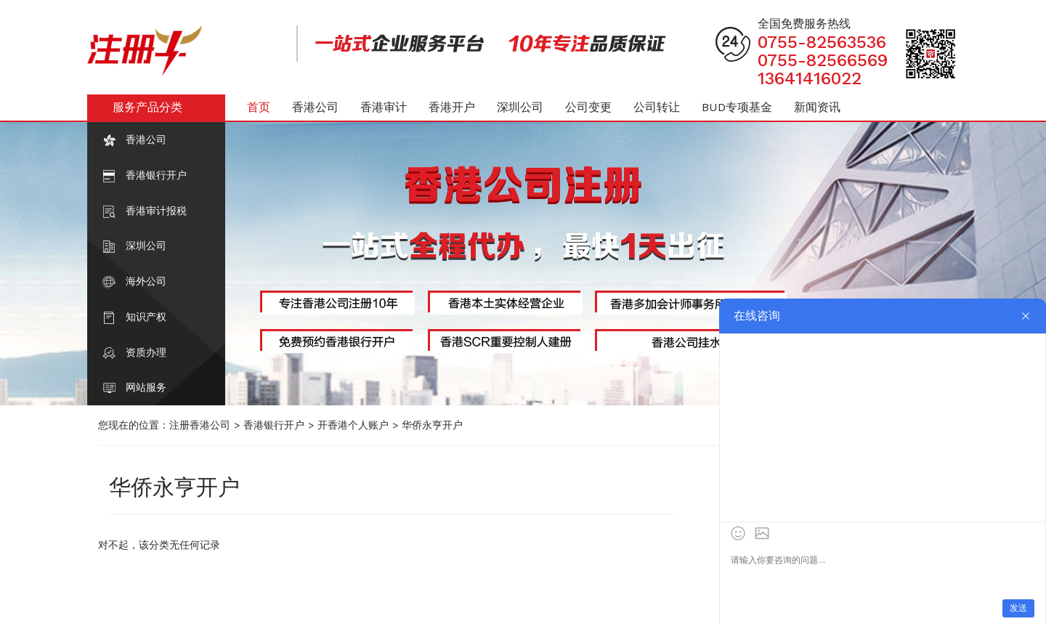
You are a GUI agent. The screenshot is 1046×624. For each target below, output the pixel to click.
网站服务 (146, 387)
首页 (258, 107)
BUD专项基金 (737, 107)
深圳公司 (146, 245)
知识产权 (146, 317)
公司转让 (656, 107)
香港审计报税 (156, 210)
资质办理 (146, 352)
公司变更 (588, 107)
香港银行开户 (156, 175)
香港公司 (146, 139)
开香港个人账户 (353, 425)
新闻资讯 (817, 107)
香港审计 (383, 107)
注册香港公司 (199, 425)
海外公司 (146, 281)
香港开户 (452, 107)
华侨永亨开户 (432, 425)
